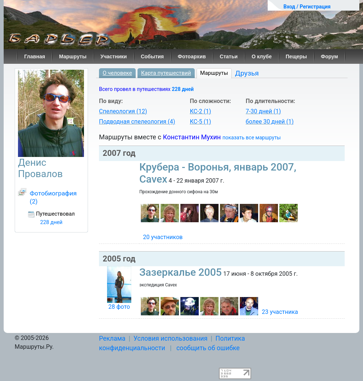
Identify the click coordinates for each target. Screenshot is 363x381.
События (152, 56)
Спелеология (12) (123, 111)
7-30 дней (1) (263, 111)
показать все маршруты (252, 137)
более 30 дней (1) (270, 121)
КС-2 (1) (200, 111)
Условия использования (170, 338)
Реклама (112, 338)
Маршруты (73, 56)
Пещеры (296, 56)
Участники (113, 56)
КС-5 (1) (200, 121)
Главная (34, 56)
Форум (329, 56)
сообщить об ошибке (208, 348)
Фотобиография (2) (53, 197)
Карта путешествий (166, 73)
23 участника (280, 311)
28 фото (119, 306)
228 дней (183, 89)
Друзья (247, 73)
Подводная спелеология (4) (137, 121)
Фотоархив (192, 56)
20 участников (163, 237)
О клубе (262, 56)
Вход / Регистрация (307, 7)
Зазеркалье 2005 (180, 272)
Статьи (229, 56)
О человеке (117, 73)
